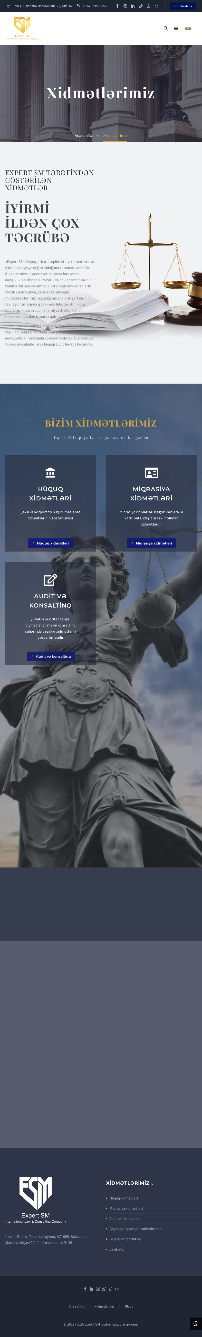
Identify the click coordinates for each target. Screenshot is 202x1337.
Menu (176, 28)
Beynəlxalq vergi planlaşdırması (135, 1228)
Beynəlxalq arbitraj (125, 1238)
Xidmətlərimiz (105, 1306)
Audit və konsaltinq (125, 1218)
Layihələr (117, 1249)
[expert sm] (101, 1044)
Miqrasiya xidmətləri (126, 1208)
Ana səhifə (76, 1306)
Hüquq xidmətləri (123, 1198)
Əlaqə (129, 1306)
